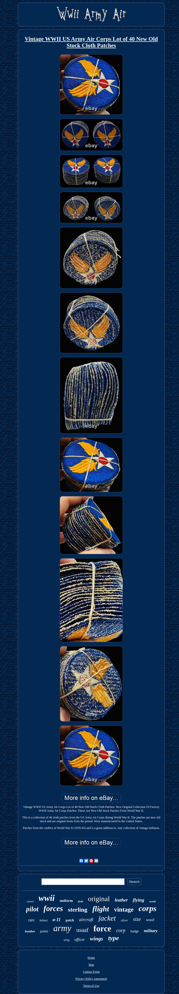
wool (150, 919)
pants (44, 931)
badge (134, 931)
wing (66, 940)
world (152, 901)
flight (100, 909)
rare (31, 920)
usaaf (82, 930)
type (113, 938)
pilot (32, 909)
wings (96, 938)
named (30, 901)
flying (138, 900)
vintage (124, 909)
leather (121, 900)
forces (53, 908)
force (102, 928)
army (62, 928)
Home (91, 957)
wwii (47, 898)
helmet (44, 920)
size (137, 919)
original (99, 899)
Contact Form (91, 971)
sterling (77, 909)
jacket (107, 918)
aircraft (86, 919)
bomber (30, 931)
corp (121, 930)
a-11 (57, 919)
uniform (66, 901)
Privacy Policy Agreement (91, 978)
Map (91, 964)
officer (79, 939)
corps (147, 908)
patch (70, 920)
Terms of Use (91, 985)
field (80, 901)
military (151, 930)
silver (124, 920)
